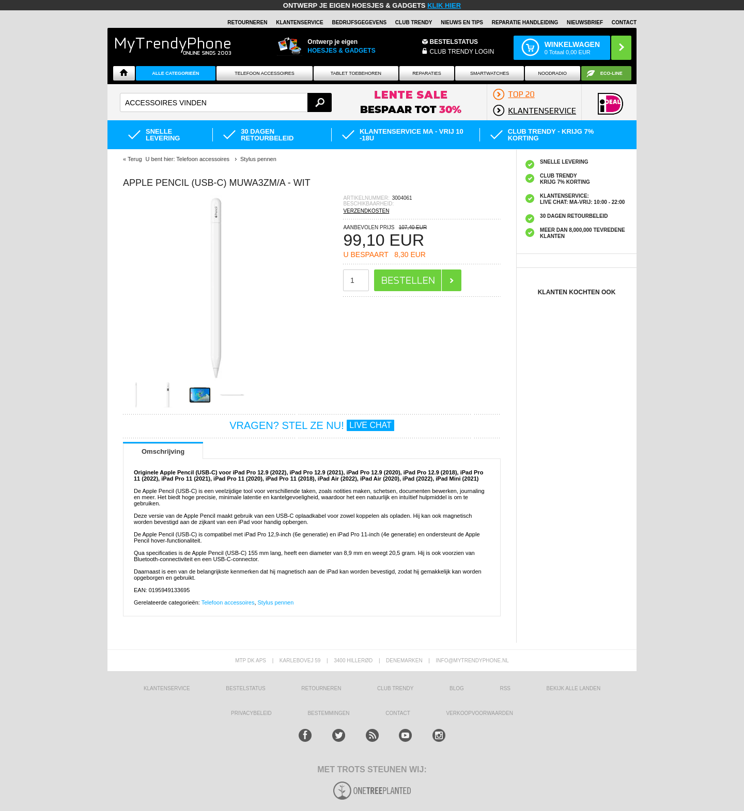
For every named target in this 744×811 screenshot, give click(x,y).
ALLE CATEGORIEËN (175, 73)
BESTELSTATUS (454, 41)
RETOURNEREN (247, 22)
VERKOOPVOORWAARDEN (479, 713)
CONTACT (397, 713)
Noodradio (552, 73)
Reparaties (426, 73)
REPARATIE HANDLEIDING (525, 22)
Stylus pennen (276, 602)
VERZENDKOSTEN (366, 211)
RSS (505, 688)
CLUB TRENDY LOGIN (462, 51)
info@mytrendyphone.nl (472, 660)
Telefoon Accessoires (265, 73)
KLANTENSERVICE (299, 22)
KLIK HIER (444, 5)
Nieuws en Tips (462, 22)
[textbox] (226, 102)
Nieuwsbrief (585, 22)
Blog (457, 688)
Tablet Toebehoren (356, 73)
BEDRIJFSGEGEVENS (359, 22)
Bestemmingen (328, 713)
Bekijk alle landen (574, 688)
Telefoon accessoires (228, 602)
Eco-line (611, 73)
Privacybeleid (251, 713)
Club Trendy (413, 22)
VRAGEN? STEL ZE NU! (311, 425)
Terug (135, 159)
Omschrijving (163, 451)
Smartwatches (489, 73)
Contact (624, 22)
